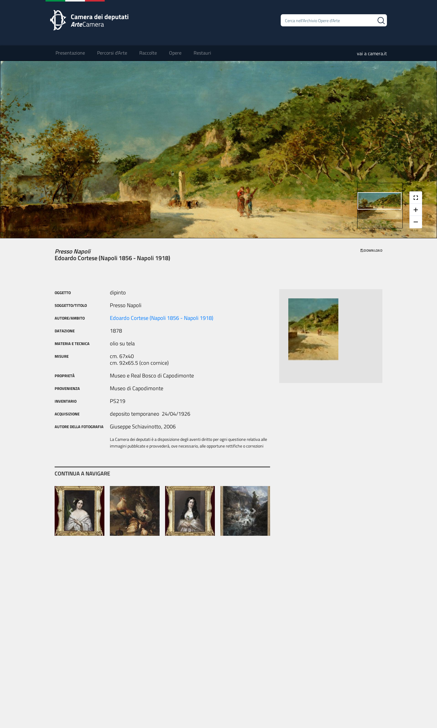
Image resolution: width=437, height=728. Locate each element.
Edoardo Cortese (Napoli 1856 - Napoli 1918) (161, 318)
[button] (71, 511)
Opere (175, 52)
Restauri (202, 52)
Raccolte (148, 52)
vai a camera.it (372, 53)
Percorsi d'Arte (112, 52)
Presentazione (70, 52)
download (371, 250)
